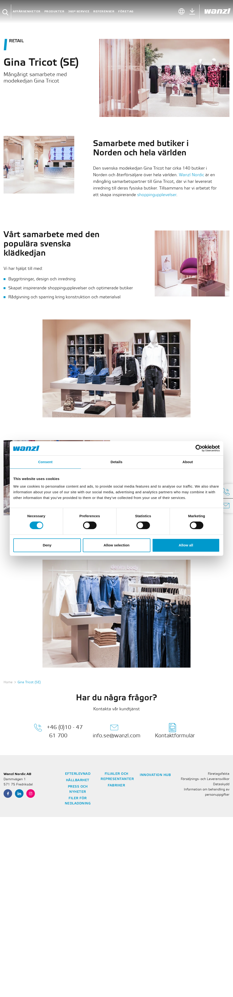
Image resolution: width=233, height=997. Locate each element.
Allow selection (116, 545)
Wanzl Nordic (191, 175)
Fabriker (116, 785)
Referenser (103, 11)
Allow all (186, 545)
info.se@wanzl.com (116, 730)
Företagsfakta (218, 773)
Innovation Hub (155, 775)
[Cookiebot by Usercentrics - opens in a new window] (199, 448)
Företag (126, 11)
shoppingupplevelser (156, 195)
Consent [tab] (45, 462)
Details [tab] (116, 462)
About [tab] (187, 462)
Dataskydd (221, 784)
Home (8, 682)
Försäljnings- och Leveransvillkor (205, 779)
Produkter (54, 11)
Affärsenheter (27, 11)
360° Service (78, 11)
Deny (47, 545)
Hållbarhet (77, 780)
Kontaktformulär (175, 730)
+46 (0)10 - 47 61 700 (58, 730)
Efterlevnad (78, 773)
